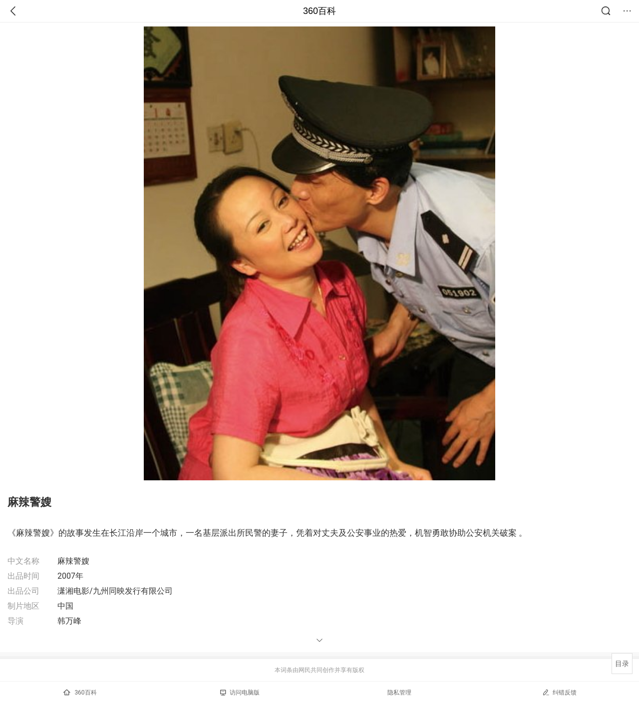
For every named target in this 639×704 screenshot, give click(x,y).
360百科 (319, 11)
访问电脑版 (240, 692)
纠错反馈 (559, 692)
